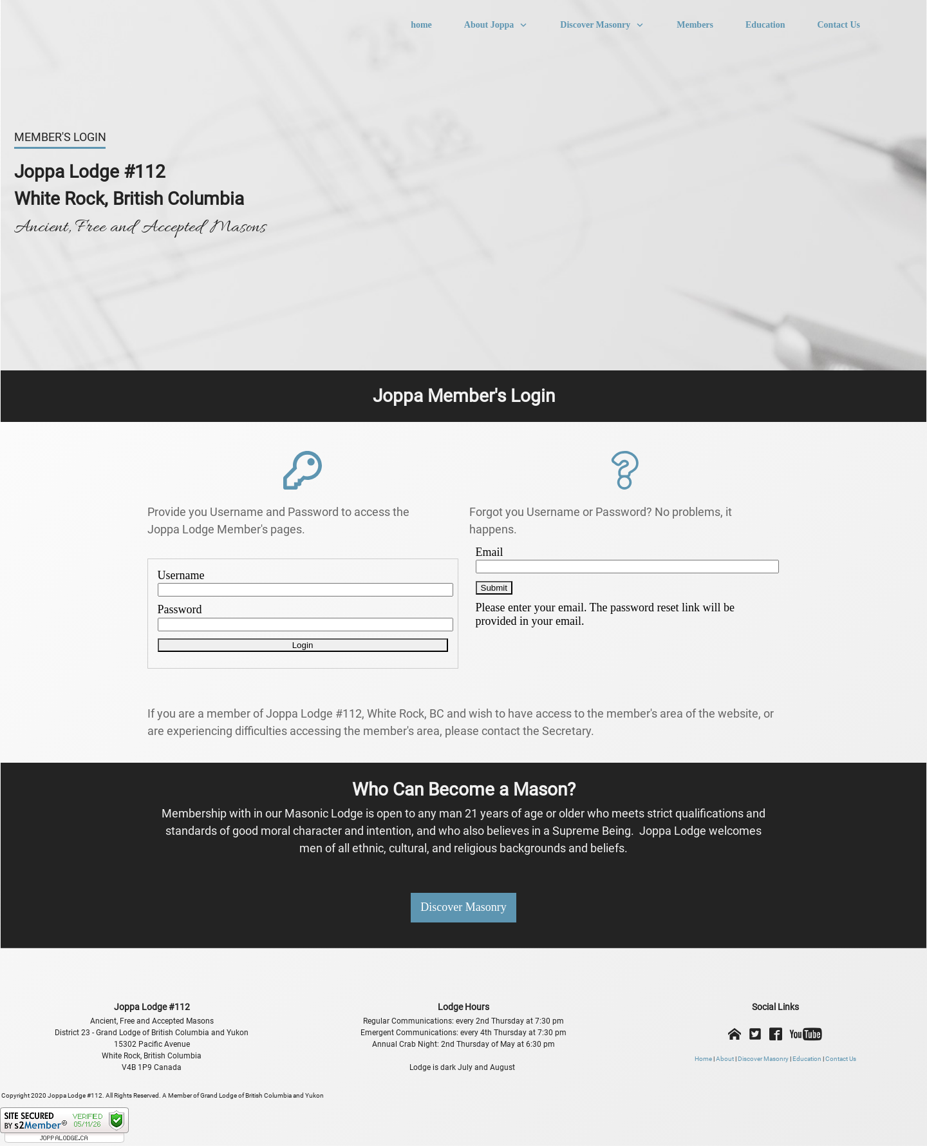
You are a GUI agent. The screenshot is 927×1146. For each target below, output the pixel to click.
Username (181, 575)
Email (489, 552)
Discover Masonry (763, 1058)
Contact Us (840, 1058)
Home (703, 1058)
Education (806, 1058)
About (725, 1058)
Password (180, 609)
